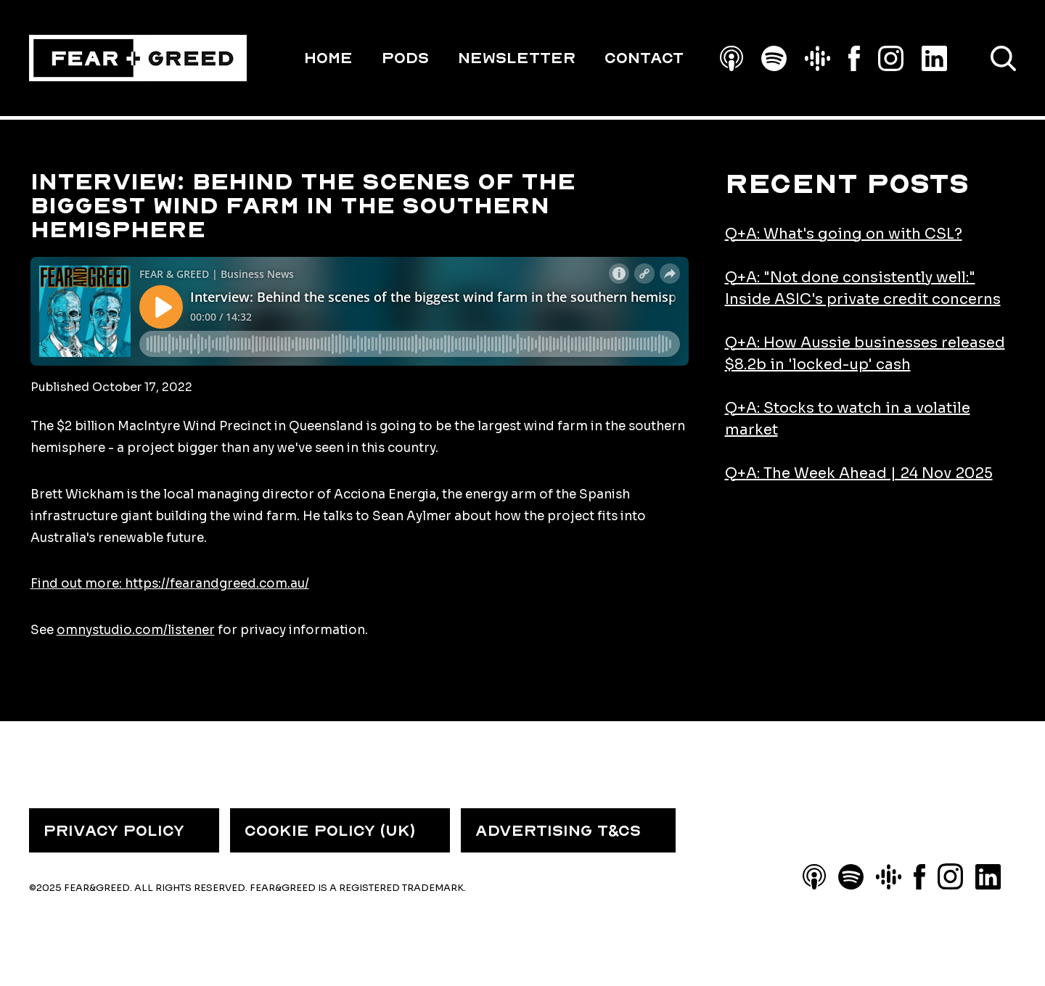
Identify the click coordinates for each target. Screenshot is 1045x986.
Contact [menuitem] (644, 58)
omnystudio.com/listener (136, 630)
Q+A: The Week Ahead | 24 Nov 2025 (859, 473)
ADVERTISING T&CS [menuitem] (558, 831)
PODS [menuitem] (405, 58)
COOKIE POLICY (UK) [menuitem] (330, 831)
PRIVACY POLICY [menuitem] (114, 831)
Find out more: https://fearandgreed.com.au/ (169, 583)
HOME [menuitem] (328, 58)
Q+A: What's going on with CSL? (843, 234)
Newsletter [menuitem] (516, 58)
